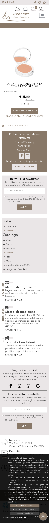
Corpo (9, 244)
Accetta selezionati (24, 513)
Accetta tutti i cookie (24, 506)
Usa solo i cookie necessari (24, 510)
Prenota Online (24, 167)
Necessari (7, 518)
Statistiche (19, 518)
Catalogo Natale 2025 (18, 265)
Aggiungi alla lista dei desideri (24, 116)
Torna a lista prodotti (15, 126)
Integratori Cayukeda (17, 269)
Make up (10, 249)
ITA (4, 2)
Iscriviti (24, 207)
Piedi (8, 257)
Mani (8, 261)
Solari (10, 231)
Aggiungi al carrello (24, 111)
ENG (11, 2)
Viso (8, 240)
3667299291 (24, 146)
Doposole (11, 227)
